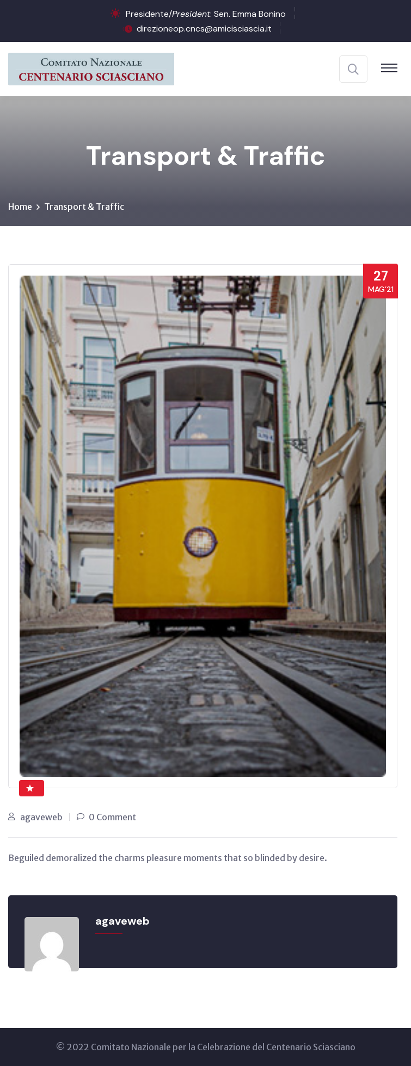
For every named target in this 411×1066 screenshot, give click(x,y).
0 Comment (112, 817)
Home (20, 206)
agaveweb (41, 817)
